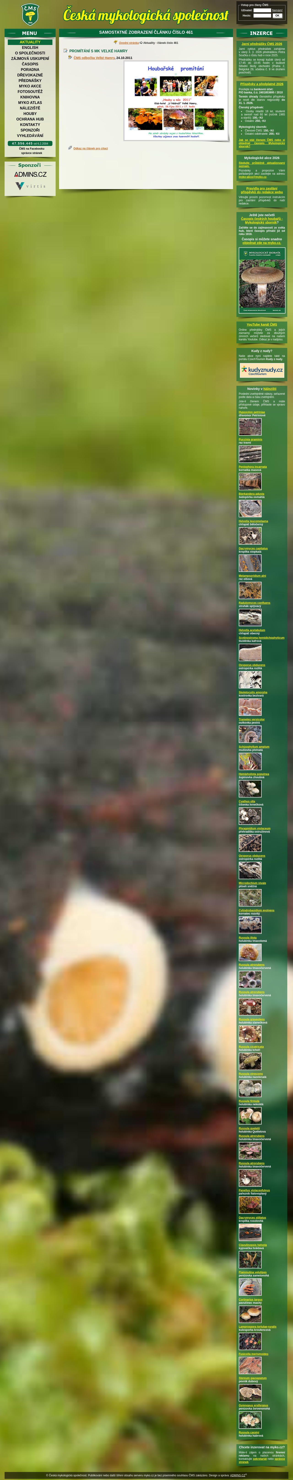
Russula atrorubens (252, 964)
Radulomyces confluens (254, 602)
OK (277, 15)
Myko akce (30, 86)
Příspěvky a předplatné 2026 (261, 84)
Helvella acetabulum (252, 630)
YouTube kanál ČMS (262, 324)
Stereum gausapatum (253, 1378)
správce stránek (31, 153)
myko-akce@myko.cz (252, 177)
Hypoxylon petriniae (252, 412)
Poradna (30, 70)
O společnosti (30, 53)
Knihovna (30, 97)
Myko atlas (30, 103)
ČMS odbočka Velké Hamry (94, 58)
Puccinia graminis (250, 439)
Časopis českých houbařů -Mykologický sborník (262, 220)
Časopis (30, 64)
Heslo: (247, 15)
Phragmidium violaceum (255, 828)
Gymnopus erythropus (253, 1405)
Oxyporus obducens (252, 665)
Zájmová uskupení (30, 59)
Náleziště (30, 108)
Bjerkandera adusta (251, 493)
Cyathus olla (247, 801)
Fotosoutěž (30, 92)
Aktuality (30, 42)
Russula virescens (251, 1073)
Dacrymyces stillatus (252, 1217)
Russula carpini (249, 1432)
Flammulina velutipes (253, 1272)
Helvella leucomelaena (253, 521)
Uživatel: (246, 10)
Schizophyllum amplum (254, 746)
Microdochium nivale (252, 883)
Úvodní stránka (129, 43)
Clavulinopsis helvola (253, 1245)
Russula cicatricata (251, 1046)
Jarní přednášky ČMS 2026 (261, 44)
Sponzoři (30, 130)
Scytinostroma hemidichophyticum (262, 637)
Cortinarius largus (250, 1299)
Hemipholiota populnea (254, 774)
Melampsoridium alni (252, 575)
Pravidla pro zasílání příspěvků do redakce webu (262, 190)
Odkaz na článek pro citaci (90, 148)
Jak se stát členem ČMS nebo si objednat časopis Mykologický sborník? (262, 143)
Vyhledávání (30, 136)
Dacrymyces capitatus (253, 548)
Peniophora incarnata (253, 466)
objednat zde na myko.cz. (262, 243)
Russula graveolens (252, 1019)
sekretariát (260, 1458)
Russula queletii (249, 1128)
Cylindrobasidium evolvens (256, 910)
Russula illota (248, 937)
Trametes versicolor (252, 719)
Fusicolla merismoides (253, 1354)
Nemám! (277, 10)
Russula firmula (249, 1101)
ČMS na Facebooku (31, 148)
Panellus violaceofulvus (254, 1190)
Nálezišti (270, 389)
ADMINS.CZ (237, 1475)
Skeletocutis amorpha (253, 692)
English (30, 48)
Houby (30, 114)
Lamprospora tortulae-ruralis (258, 1326)
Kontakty (30, 125)
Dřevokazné (30, 75)
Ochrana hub (30, 119)
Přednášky (30, 81)
